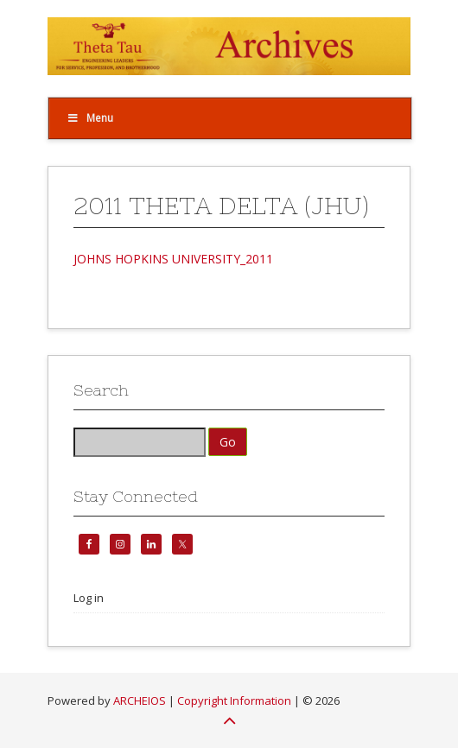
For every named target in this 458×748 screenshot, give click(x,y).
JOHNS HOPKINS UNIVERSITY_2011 (173, 258)
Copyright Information (234, 700)
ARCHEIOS (139, 700)
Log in (88, 597)
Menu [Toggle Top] (90, 118)
